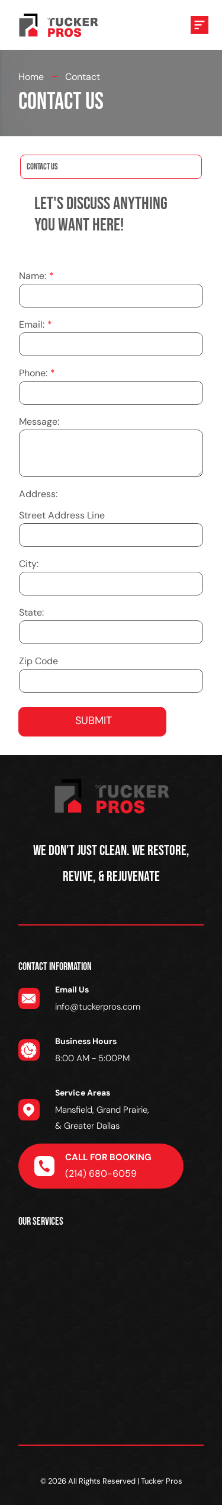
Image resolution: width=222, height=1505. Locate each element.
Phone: (33, 373)
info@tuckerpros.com (97, 1007)
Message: (39, 421)
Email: (31, 324)
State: (31, 612)
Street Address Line (62, 515)
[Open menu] (199, 25)
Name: (32, 276)
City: (28, 564)
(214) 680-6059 (101, 1173)
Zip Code (38, 661)
